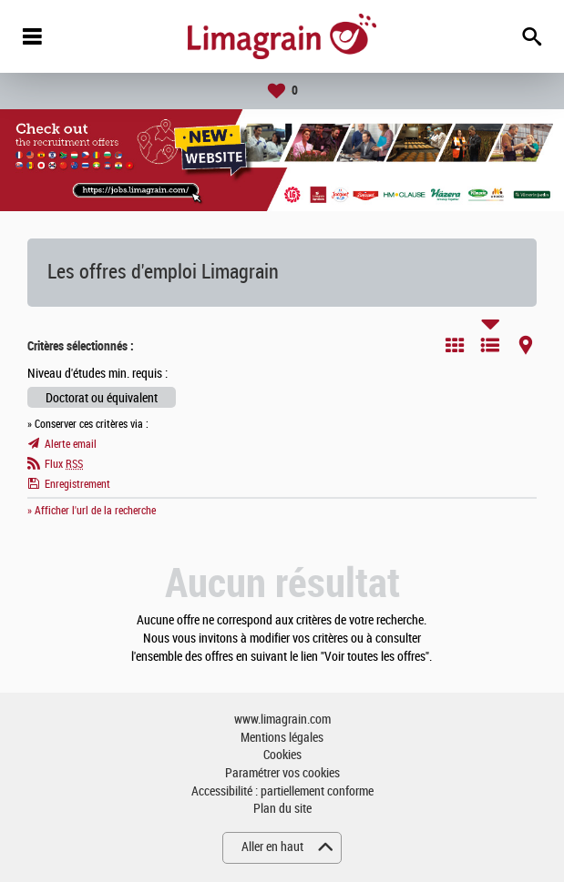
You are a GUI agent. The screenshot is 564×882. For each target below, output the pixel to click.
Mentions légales (282, 737)
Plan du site (282, 808)
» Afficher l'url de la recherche (91, 510)
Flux (64, 464)
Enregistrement (77, 484)
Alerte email (71, 444)
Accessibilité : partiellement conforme (282, 791)
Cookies (282, 755)
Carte (526, 345)
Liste (490, 345)
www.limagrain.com (282, 719)
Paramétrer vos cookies (282, 773)
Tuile (455, 345)
